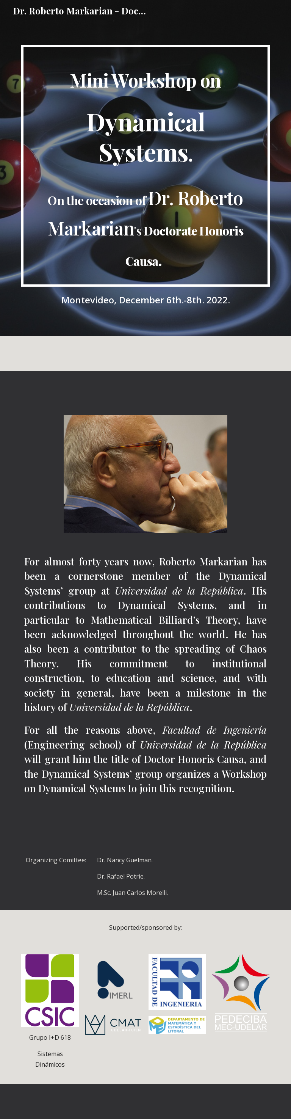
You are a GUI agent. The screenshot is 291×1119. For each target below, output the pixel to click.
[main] (145, 165)
